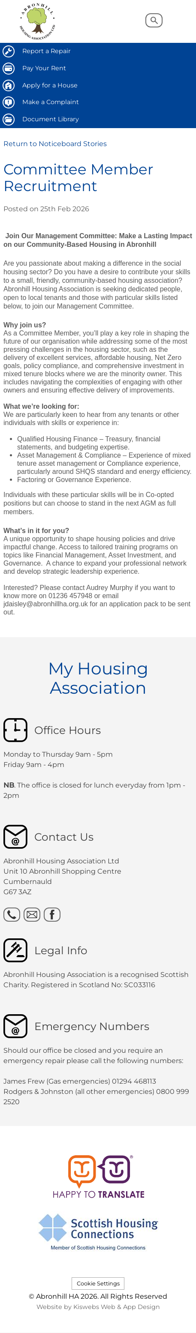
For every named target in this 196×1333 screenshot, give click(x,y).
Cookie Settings (98, 1283)
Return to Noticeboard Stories (55, 144)
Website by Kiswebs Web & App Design (98, 1307)
